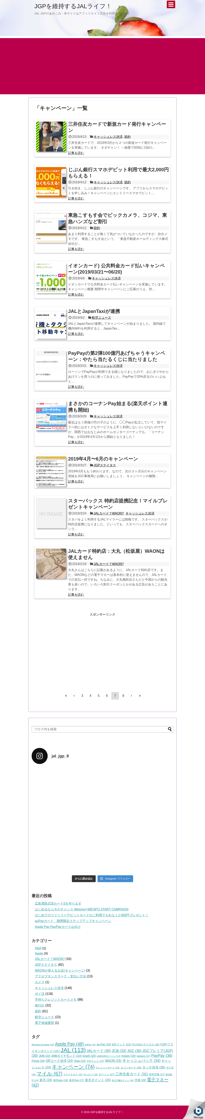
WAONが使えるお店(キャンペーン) (60, 970)
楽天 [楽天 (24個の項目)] (45, 1080)
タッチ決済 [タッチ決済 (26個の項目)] (153, 1067)
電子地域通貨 (44, 1023)
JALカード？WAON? (109, 513)
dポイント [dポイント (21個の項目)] (121, 1044)
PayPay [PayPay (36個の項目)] (162, 1055)
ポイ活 (39, 993)
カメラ (39, 982)
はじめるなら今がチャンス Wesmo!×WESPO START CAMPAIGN (81, 909)
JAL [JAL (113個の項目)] (73, 1050)
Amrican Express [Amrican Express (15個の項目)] (43, 1044)
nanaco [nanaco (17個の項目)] (143, 1055)
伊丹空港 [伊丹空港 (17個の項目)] (157, 1074)
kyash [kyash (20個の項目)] (89, 1055)
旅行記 (39, 1005)
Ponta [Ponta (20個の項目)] (38, 1060)
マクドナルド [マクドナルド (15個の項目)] (72, 1074)
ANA (38, 948)
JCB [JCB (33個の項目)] (119, 1051)
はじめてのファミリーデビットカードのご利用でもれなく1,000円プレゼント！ (92, 915)
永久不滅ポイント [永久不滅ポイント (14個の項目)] (123, 1080)
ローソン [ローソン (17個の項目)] (107, 1074)
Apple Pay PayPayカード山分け (58, 926)
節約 (127, 136)
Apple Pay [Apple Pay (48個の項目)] (69, 1043)
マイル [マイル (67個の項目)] (49, 1073)
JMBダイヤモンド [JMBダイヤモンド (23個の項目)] (66, 1055)
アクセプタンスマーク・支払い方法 (60, 976)
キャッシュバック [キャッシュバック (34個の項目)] (141, 1060)
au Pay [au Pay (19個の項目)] (104, 1044)
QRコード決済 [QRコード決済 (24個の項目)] (59, 1060)
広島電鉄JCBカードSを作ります (58, 903)
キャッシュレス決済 (108, 136)
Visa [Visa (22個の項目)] (80, 1060)
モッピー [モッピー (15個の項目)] (90, 1074)
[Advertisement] (102, 66)
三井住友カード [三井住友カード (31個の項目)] (131, 1074)
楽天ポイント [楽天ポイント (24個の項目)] (98, 1080)
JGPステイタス (105, 465)
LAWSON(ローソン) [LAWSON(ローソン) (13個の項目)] (109, 1056)
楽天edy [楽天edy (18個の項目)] (60, 1080)
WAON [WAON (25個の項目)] (113, 1060)
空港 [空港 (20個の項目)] (140, 1080)
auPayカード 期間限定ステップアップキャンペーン (73, 921)
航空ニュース (101, 317)
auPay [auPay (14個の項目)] (90, 1044)
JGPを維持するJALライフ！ (73, 6)
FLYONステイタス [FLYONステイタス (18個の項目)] (146, 1044)
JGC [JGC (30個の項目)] (134, 1051)
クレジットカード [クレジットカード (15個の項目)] (107, 1067)
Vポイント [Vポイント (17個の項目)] (95, 1060)
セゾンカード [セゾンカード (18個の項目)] (131, 1067)
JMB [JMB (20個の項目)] (44, 1055)
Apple (39, 953)
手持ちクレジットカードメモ (55, 999)
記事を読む (76, 153)
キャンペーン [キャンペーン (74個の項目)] (73, 1066)
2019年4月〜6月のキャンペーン (103, 459)
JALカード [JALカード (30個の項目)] (99, 1051)
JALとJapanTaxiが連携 (94, 311)
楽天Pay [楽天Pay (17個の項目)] (76, 1080)
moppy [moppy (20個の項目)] (128, 1055)
